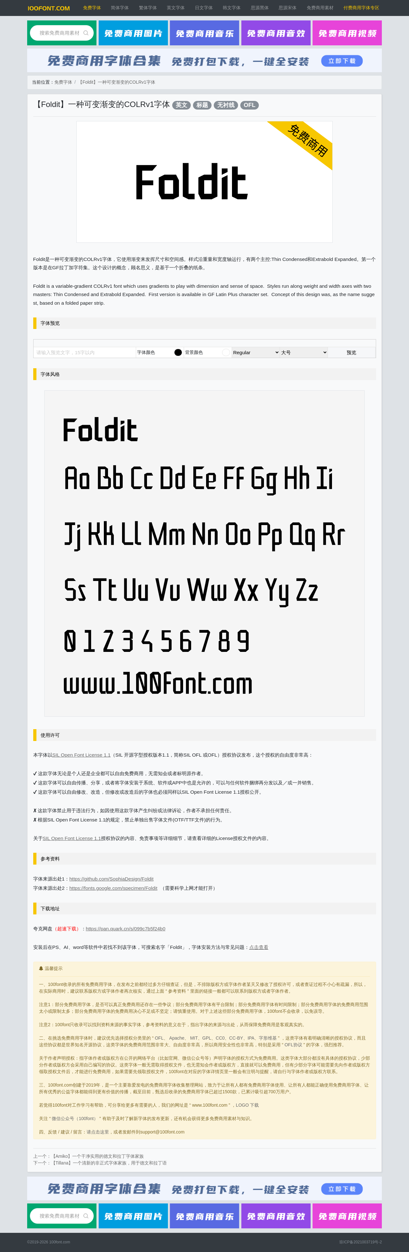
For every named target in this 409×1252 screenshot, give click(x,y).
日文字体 (204, 7)
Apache (176, 1038)
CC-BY (236, 1038)
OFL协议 (293, 1044)
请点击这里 (98, 1131)
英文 (181, 105)
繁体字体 (148, 7)
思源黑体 (260, 7)
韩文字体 (232, 7)
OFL (250, 105)
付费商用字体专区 (361, 7)
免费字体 (92, 7)
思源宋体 (288, 7)
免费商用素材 (320, 7)
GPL (206, 1038)
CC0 (220, 1038)
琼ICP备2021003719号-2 (360, 1242)
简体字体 (120, 7)
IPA (251, 1038)
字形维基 (268, 1038)
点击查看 (258, 947)
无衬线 (226, 105)
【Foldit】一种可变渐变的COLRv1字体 (116, 82)
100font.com (59, 1242)
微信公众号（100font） (75, 1118)
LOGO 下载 (247, 1105)
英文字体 (176, 7)
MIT (194, 1038)
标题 (202, 105)
